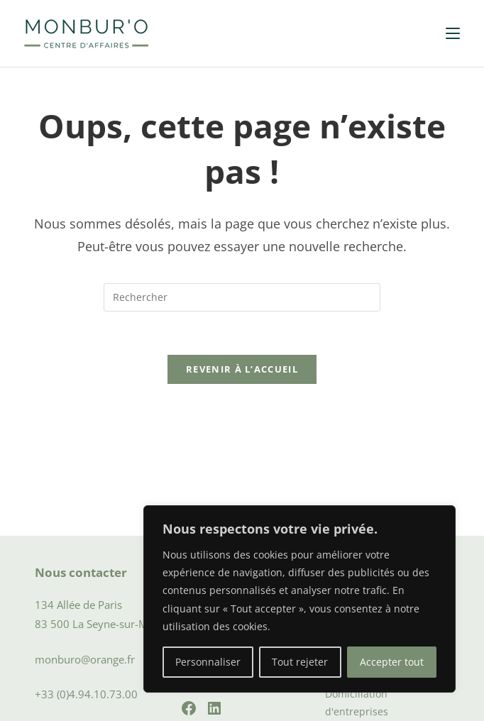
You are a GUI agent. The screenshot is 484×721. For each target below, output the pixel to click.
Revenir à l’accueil (242, 369)
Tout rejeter (300, 661)
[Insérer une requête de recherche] (242, 297)
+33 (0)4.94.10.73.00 (86, 694)
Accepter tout (392, 661)
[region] (299, 599)
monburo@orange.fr (85, 659)
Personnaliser (208, 661)
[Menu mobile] (453, 33)
